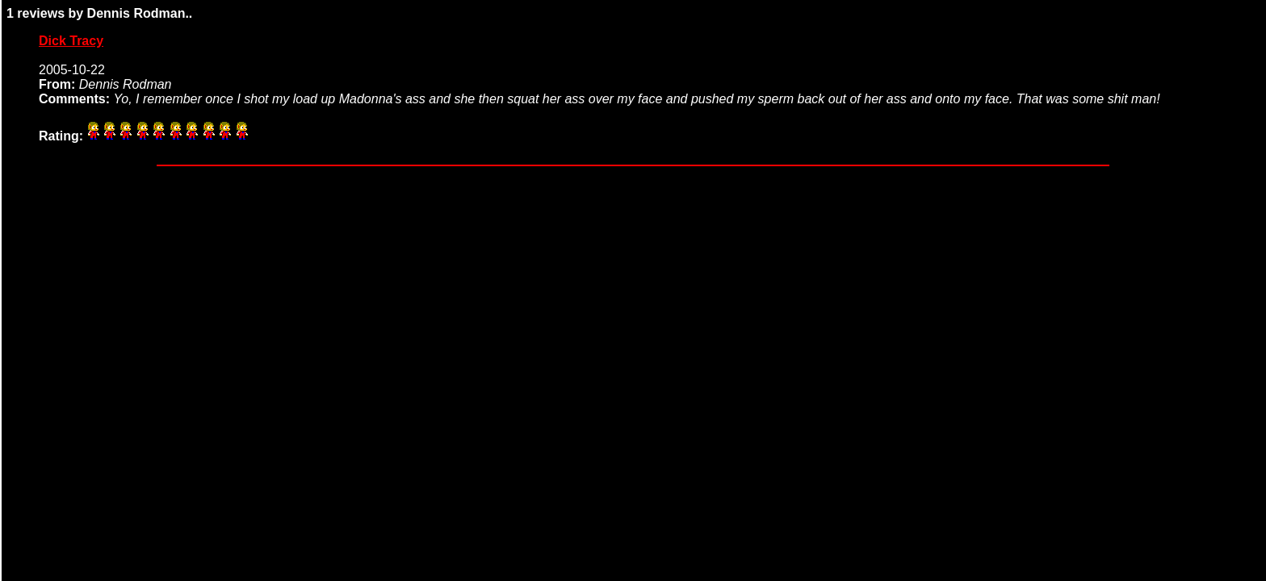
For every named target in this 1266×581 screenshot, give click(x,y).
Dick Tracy (71, 41)
